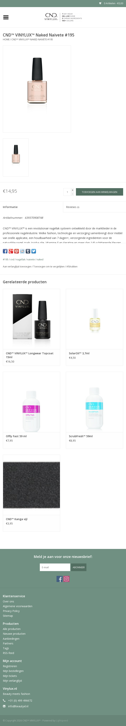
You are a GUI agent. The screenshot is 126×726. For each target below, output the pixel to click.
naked (40, 259)
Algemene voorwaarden (17, 606)
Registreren (10, 666)
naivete (31, 259)
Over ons (8, 601)
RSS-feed (8, 653)
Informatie (10, 207)
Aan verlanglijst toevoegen (17, 266)
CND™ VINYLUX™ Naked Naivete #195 (32, 39)
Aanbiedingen (11, 638)
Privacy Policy (11, 611)
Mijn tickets (10, 676)
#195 (5, 259)
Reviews (72, 207)
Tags (6, 648)
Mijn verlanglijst (12, 680)
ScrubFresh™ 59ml (81, 436)
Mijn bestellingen (13, 671)
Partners (8, 643)
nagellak (20, 259)
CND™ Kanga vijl (16, 519)
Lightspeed (62, 720)
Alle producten (12, 629)
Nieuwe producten (14, 633)
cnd (12, 259)
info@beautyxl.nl (18, 706)
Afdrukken (71, 266)
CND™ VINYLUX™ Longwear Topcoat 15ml (29, 355)
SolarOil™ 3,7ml (79, 353)
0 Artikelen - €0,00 (111, 3)
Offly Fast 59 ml (16, 436)
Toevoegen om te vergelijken (49, 266)
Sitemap (8, 616)
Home (6, 39)
